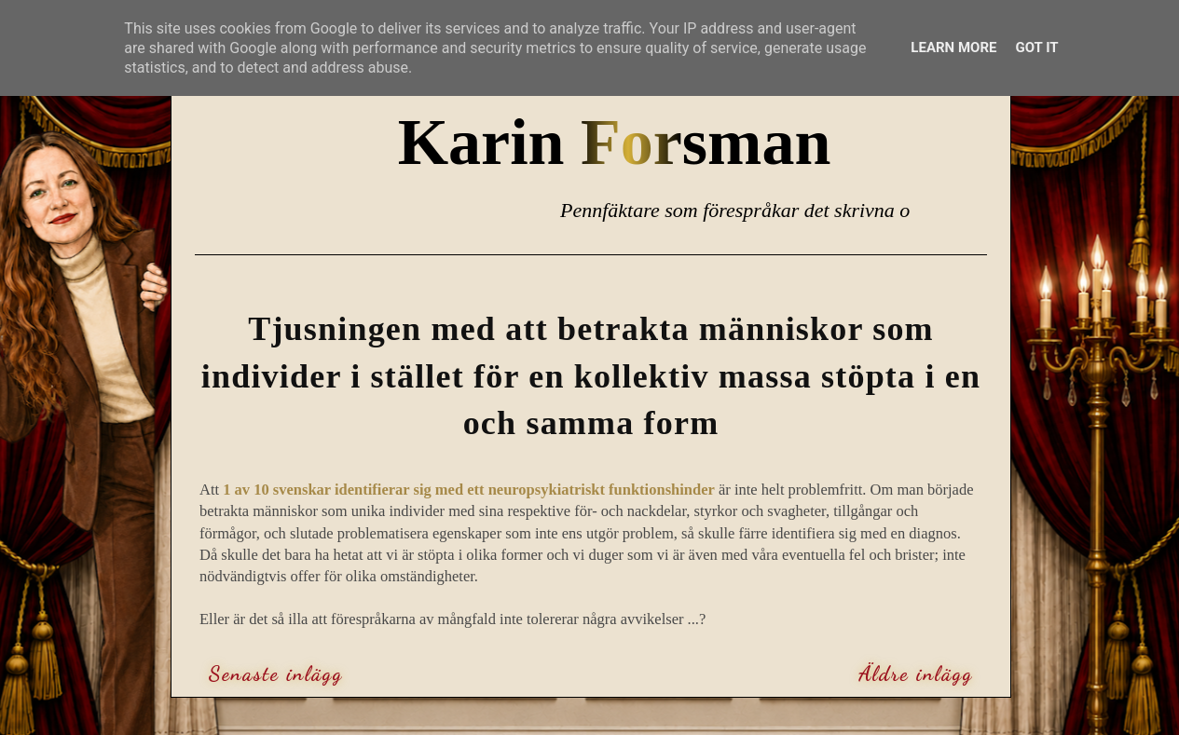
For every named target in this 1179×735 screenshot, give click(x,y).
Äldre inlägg (915, 673)
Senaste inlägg (276, 673)
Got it (1036, 47)
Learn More (953, 47)
